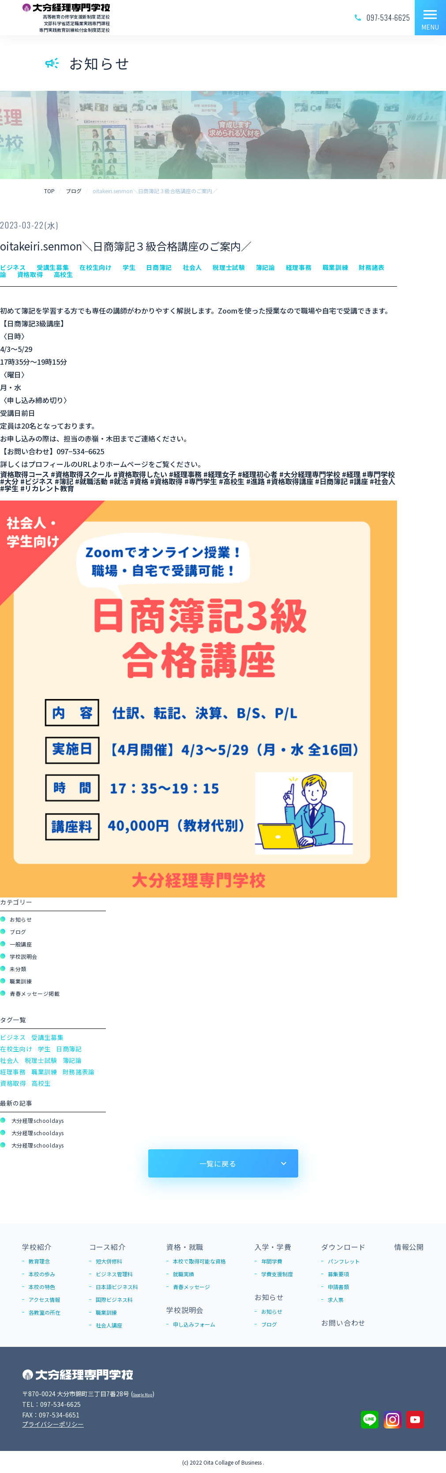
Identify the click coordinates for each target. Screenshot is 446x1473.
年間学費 (271, 1261)
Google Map (150, 1393)
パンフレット (344, 1261)
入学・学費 (273, 1246)
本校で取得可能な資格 (199, 1261)
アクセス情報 (44, 1299)
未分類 (18, 968)
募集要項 (338, 1274)
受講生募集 (47, 1037)
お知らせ (21, 919)
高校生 (41, 1083)
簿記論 (72, 1060)
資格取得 (13, 1083)
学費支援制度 (277, 1274)
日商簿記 (69, 1049)
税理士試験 (41, 1060)
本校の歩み (42, 1274)
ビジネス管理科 (114, 1274)
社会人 (9, 1060)
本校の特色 (42, 1286)
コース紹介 (107, 1246)
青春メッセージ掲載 (35, 993)
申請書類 (338, 1286)
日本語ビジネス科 (117, 1286)
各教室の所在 (44, 1312)
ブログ (18, 931)
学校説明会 (23, 956)
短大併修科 (109, 1261)
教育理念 (39, 1261)
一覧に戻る (217, 1163)
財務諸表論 (79, 1072)
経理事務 (13, 1072)
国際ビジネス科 (114, 1299)
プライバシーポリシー (53, 1424)
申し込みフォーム (194, 1324)
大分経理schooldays (37, 1120)
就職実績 (183, 1274)
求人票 (336, 1299)
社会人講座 (109, 1325)
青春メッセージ (191, 1286)
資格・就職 (184, 1246)
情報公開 (409, 1246)
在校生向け (16, 1049)
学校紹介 (37, 1246)
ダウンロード (343, 1246)
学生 (44, 1049)
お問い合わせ (343, 1322)
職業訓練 (21, 981)
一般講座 (21, 944)
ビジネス (13, 1037)
